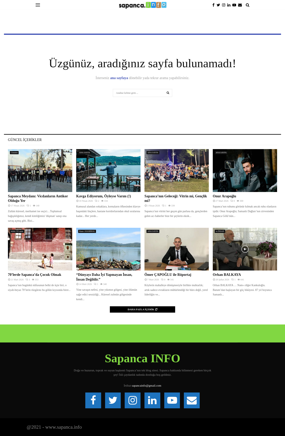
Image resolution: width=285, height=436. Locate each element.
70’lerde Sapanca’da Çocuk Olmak (34, 275)
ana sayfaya (119, 78)
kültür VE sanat (17, 231)
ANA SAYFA (84, 152)
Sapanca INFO (142, 358)
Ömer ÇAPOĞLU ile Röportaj (167, 275)
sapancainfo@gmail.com (146, 385)
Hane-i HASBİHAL (87, 231)
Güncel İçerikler (25, 140)
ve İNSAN (220, 231)
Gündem (14, 152)
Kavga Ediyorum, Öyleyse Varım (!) (103, 196)
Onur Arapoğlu (224, 196)
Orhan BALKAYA (227, 275)
